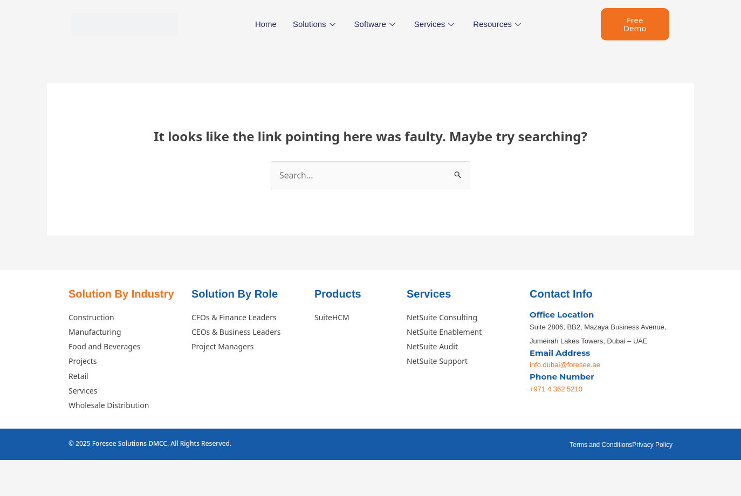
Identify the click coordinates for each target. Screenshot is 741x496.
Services (435, 24)
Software (376, 24)
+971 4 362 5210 (556, 389)
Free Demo (635, 24)
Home (266, 24)
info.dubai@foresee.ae (565, 365)
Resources (498, 24)
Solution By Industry (121, 294)
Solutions (315, 24)
